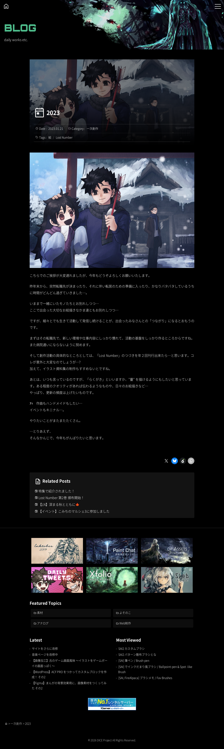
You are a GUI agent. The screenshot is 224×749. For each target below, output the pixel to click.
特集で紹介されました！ (56, 490)
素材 (40, 612)
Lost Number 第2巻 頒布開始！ (61, 497)
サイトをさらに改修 (45, 648)
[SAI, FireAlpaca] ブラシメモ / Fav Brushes (145, 678)
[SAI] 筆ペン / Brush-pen (133, 661)
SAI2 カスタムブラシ (131, 648)
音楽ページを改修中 (45, 654)
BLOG (20, 27)
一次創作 (92, 128)
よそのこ (125, 612)
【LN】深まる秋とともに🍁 (58, 504)
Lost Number (64, 137)
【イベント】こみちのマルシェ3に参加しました (74, 511)
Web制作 (125, 623)
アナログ (43, 623)
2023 (53, 112)
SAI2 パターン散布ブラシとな (137, 654)
